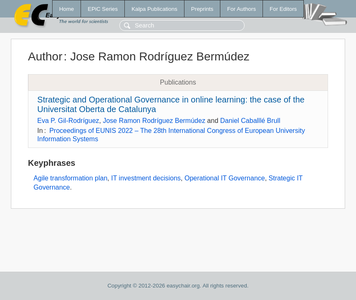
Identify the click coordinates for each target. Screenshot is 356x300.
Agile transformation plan (70, 178)
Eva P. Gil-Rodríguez (68, 120)
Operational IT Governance (224, 178)
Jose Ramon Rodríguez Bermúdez (154, 120)
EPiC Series (103, 9)
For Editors (283, 9)
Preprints (202, 9)
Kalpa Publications (154, 9)
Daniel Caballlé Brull (250, 120)
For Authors (241, 9)
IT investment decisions (146, 178)
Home (66, 9)
